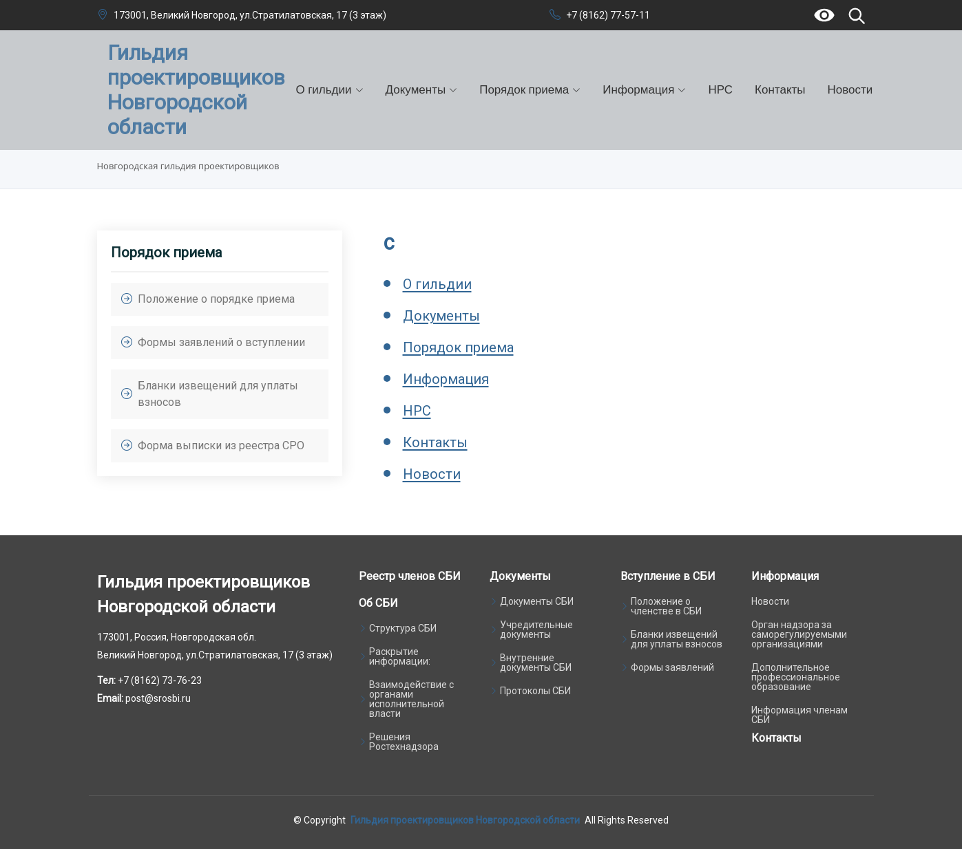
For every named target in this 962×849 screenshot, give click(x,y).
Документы (441, 316)
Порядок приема (458, 347)
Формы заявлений (672, 667)
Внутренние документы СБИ (536, 662)
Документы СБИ (537, 601)
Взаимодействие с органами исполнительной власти (411, 699)
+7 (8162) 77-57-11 (608, 15)
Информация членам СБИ (799, 714)
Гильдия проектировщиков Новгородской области (465, 820)
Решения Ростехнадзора (404, 741)
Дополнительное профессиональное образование (795, 677)
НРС (720, 89)
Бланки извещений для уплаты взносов (676, 639)
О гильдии (437, 284)
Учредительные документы (536, 629)
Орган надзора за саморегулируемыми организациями (799, 634)
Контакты (780, 89)
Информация (446, 379)
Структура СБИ (403, 628)
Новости (850, 89)
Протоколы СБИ (535, 691)
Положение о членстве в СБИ (666, 606)
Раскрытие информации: (399, 656)
